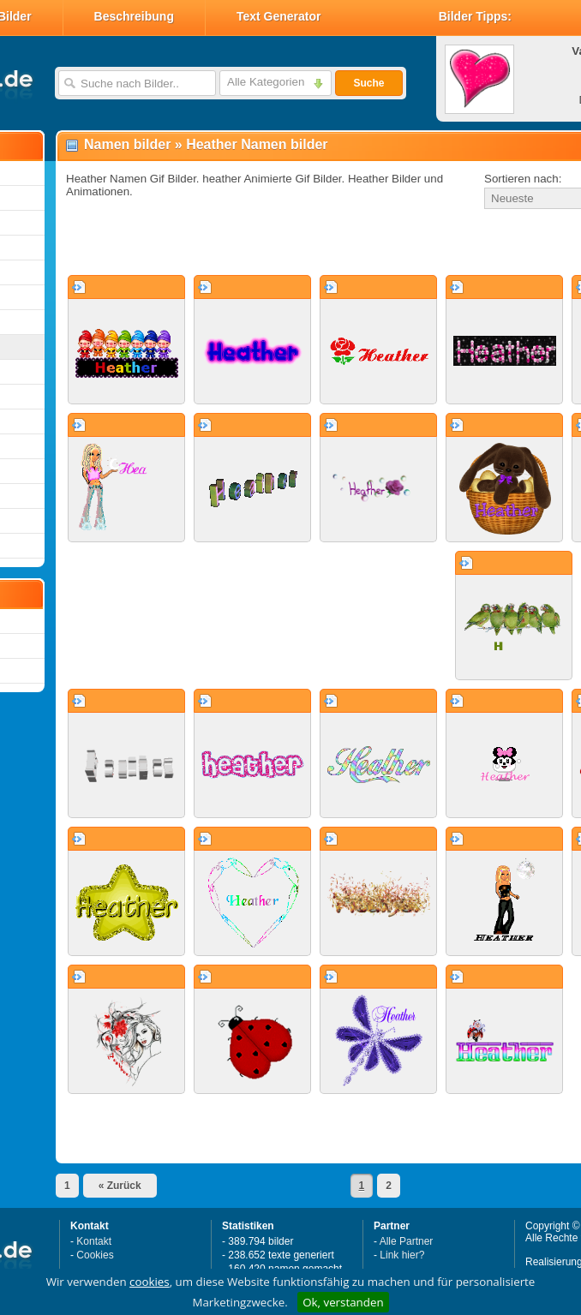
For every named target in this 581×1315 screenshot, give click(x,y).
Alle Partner (407, 1241)
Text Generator (279, 16)
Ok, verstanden (342, 1302)
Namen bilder (127, 144)
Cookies (94, 1255)
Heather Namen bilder (256, 144)
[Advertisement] (259, 243)
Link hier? (402, 1255)
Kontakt (93, 1241)
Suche (368, 83)
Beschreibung (134, 16)
